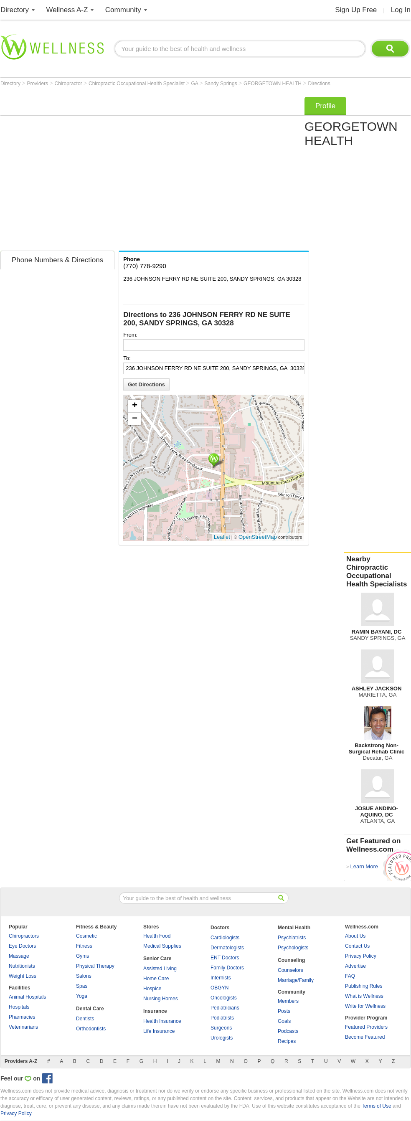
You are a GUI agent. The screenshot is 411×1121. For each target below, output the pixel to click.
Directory (14, 10)
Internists (221, 978)
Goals (284, 1021)
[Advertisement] (78, 171)
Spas (81, 986)
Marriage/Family (296, 980)
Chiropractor (69, 83)
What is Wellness (364, 996)
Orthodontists (91, 1029)
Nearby (377, 571)
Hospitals (19, 1007)
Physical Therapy (95, 966)
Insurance (155, 1011)
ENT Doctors (225, 958)
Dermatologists (227, 948)
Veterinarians (23, 1027)
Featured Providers (366, 1027)
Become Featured (365, 1037)
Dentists (85, 1019)
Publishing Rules (363, 986)
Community (123, 10)
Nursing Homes (160, 999)
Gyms (82, 956)
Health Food (156, 936)
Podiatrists (222, 1018)
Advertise (355, 966)
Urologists (222, 1038)
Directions (319, 83)
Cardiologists (225, 938)
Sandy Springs (221, 83)
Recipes (287, 1041)
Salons (83, 976)
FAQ (350, 976)
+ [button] (134, 406)
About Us (355, 936)
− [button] (134, 419)
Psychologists (293, 948)
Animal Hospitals (27, 997)
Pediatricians (225, 1008)
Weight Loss (22, 976)
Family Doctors (227, 968)
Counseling (291, 960)
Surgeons (221, 1028)
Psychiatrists (292, 938)
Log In (401, 10)
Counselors (290, 970)
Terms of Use (376, 1106)
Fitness (84, 946)
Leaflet (222, 537)
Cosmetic (86, 936)
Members (288, 1001)
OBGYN (219, 988)
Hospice (152, 989)
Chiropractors (24, 936)
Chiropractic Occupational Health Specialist (137, 83)
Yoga (81, 996)
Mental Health (294, 928)
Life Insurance (159, 1031)
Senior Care (157, 958)
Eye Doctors (22, 946)
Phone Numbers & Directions (57, 260)
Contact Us (357, 946)
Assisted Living (160, 968)
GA (195, 83)
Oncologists (224, 998)
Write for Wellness (365, 1006)
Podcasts (288, 1031)
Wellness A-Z (67, 10)
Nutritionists (22, 966)
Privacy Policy (360, 956)
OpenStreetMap (257, 537)
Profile (325, 106)
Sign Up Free (356, 10)
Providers (38, 83)
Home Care (156, 979)
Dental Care (90, 1009)
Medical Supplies (162, 946)
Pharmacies (22, 1017)
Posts (284, 1011)
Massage (19, 956)
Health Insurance (162, 1021)
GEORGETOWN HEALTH (273, 83)
